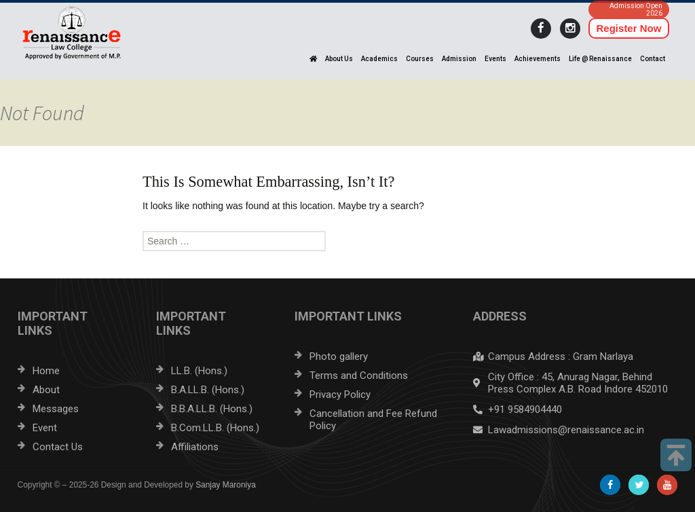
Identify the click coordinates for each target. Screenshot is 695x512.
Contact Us (58, 447)
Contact (652, 58)
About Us (339, 58)
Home (46, 371)
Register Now (629, 28)
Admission (459, 58)
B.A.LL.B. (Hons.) (207, 390)
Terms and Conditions (358, 375)
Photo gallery (338, 356)
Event (45, 428)
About (46, 390)
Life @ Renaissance (600, 58)
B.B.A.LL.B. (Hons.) (211, 409)
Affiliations (195, 447)
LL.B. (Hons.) (199, 371)
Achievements (537, 58)
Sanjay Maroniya (225, 485)
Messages (56, 409)
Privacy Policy (340, 394)
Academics (379, 58)
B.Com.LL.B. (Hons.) (215, 428)
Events (495, 58)
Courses (420, 58)
